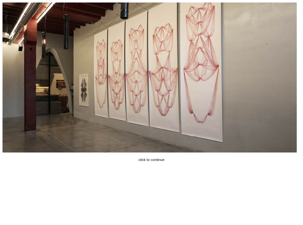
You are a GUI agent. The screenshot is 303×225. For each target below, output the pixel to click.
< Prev (4, 77)
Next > (151, 77)
